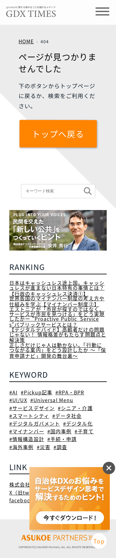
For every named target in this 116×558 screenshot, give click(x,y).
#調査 (60, 447)
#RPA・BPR (69, 392)
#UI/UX (18, 400)
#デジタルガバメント (34, 423)
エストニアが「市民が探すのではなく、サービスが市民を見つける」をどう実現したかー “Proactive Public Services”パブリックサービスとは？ (57, 317)
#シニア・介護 (75, 408)
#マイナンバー (26, 431)
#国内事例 (59, 431)
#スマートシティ (29, 415)
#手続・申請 (62, 439)
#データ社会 (67, 415)
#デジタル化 (78, 423)
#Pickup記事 (36, 392)
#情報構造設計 (26, 439)
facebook (21, 500)
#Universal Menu (52, 400)
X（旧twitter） (27, 492)
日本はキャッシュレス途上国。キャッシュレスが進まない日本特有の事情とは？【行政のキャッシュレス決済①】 (57, 288)
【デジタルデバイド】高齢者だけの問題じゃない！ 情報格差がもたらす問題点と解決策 (57, 335)
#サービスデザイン (32, 408)
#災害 (43, 447)
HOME (26, 41)
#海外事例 (21, 447)
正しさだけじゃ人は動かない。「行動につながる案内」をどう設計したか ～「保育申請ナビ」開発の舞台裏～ (57, 350)
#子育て (84, 431)
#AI (13, 392)
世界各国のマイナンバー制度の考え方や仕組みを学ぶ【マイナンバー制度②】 (57, 301)
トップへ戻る (58, 134)
